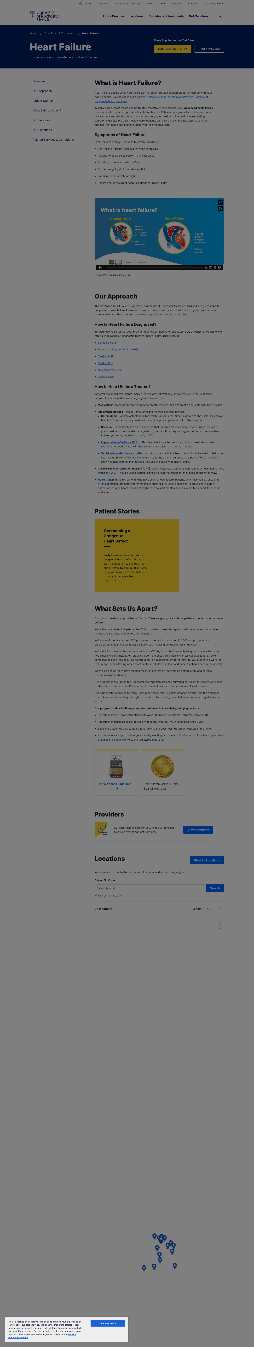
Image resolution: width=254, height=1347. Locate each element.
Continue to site (107, 1323)
